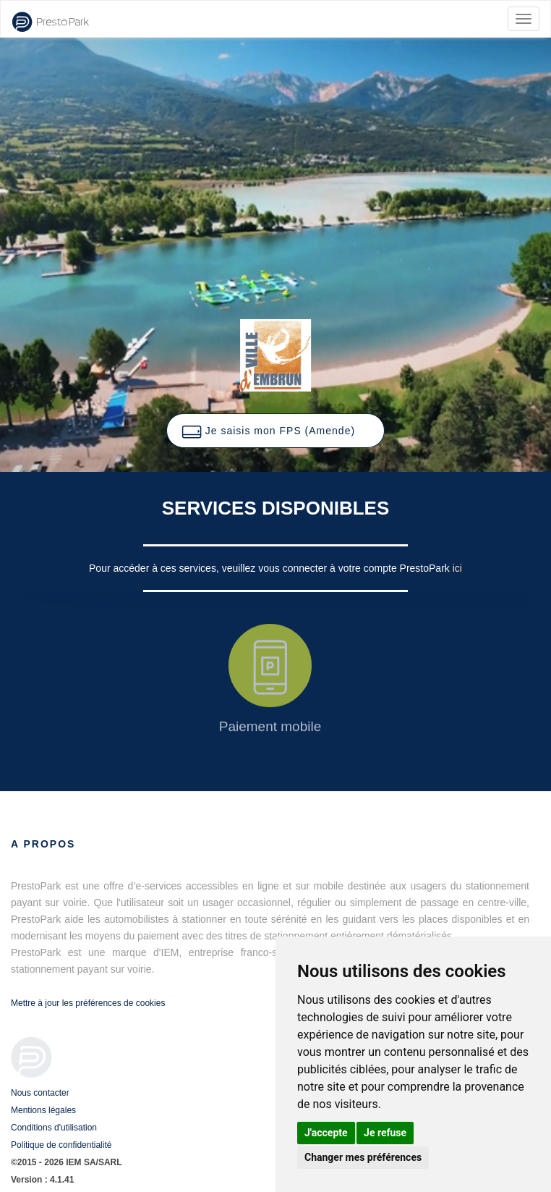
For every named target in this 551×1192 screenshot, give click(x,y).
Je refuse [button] (385, 1132)
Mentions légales (43, 1110)
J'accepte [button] (326, 1132)
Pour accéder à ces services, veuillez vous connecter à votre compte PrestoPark (271, 568)
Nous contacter (40, 1093)
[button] (275, 430)
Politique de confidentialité (61, 1145)
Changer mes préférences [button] (363, 1157)
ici (457, 568)
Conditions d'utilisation (54, 1128)
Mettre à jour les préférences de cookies (88, 1003)
